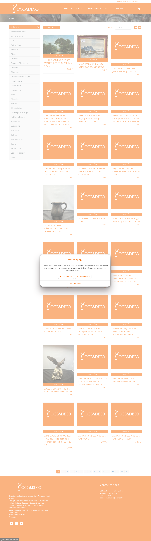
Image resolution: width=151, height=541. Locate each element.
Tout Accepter (83, 276)
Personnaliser (75, 283)
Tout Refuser (66, 276)
